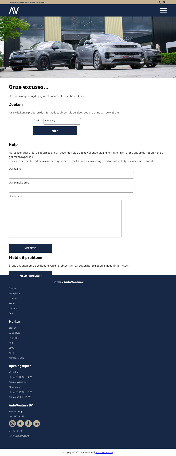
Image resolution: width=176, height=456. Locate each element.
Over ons (13, 298)
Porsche (13, 337)
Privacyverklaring (104, 452)
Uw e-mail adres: (19, 182)
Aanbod (13, 288)
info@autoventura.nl (19, 435)
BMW (11, 347)
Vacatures (14, 308)
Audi (11, 342)
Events (12, 303)
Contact (12, 313)
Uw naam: (15, 168)
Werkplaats (14, 293)
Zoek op (38, 120)
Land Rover (14, 332)
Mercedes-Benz (16, 357)
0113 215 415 (15, 430)
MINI (11, 352)
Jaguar (12, 327)
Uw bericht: (16, 196)
